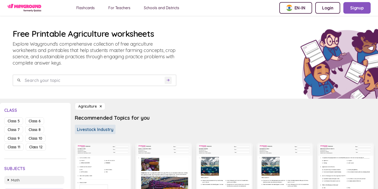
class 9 (14, 138)
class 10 (35, 138)
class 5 (14, 121)
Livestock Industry (95, 129)
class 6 (35, 121)
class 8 (35, 129)
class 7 (14, 129)
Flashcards (85, 8)
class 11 (14, 147)
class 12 (36, 147)
